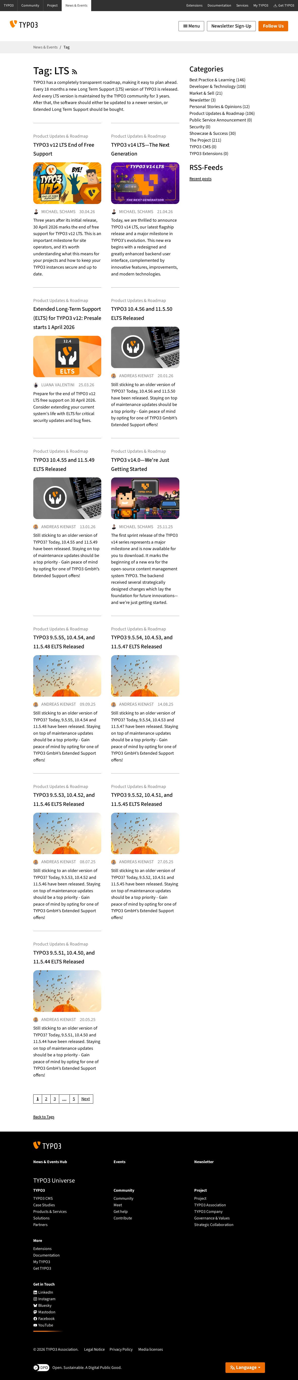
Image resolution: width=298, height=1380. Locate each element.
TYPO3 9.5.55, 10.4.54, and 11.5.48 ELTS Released (64, 636)
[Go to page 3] (54, 1096)
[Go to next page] (85, 1096)
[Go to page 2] (46, 1096)
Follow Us (273, 26)
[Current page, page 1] (37, 1096)
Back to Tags (45, 1114)
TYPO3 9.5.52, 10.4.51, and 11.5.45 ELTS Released (142, 796)
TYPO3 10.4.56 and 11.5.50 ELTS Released (140, 311)
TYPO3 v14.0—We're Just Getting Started (143, 461)
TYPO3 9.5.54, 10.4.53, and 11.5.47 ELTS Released (142, 636)
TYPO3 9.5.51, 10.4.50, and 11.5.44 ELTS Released (64, 956)
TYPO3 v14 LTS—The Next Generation (142, 150)
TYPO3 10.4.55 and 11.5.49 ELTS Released (62, 465)
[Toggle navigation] (191, 26)
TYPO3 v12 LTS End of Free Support (67, 150)
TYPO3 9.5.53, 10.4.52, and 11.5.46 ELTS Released (64, 796)
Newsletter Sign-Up (231, 26)
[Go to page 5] (74, 1096)
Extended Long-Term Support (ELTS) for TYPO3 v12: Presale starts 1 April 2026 (66, 316)
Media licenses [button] (150, 1347)
